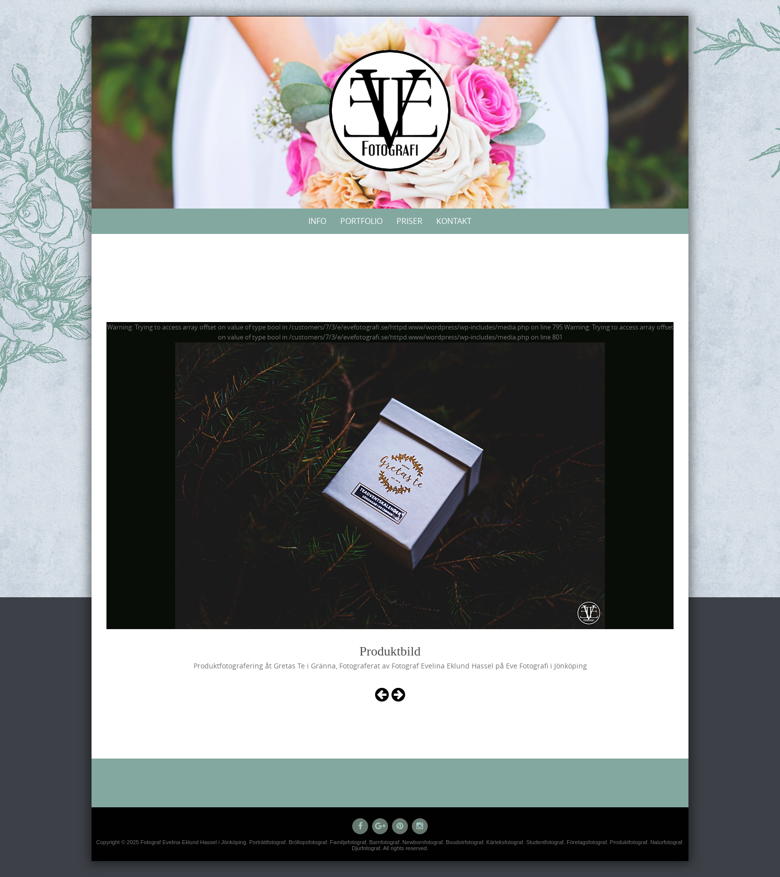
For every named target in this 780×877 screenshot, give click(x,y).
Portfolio (361, 221)
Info (317, 221)
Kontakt (454, 221)
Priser (409, 221)
